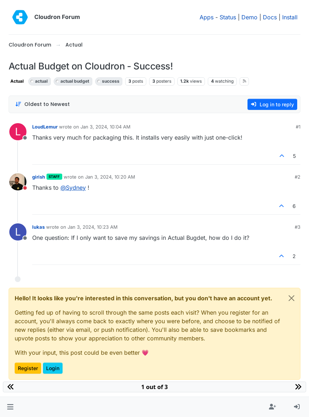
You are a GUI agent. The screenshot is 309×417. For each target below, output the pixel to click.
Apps (207, 17)
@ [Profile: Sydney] (73, 187)
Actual (17, 81)
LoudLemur (45, 127)
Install (290, 17)
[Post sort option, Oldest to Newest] (42, 104)
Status (228, 17)
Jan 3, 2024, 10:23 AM (93, 227)
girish (38, 177)
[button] (10, 407)
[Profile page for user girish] (17, 181)
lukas (38, 227)
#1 (298, 127)
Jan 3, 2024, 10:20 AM (110, 177)
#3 (297, 227)
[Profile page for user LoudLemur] (17, 131)
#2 (297, 177)
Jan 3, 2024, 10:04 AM (105, 127)
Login (52, 368)
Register (28, 368)
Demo (249, 17)
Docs (270, 17)
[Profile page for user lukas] (17, 232)
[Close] (291, 298)
